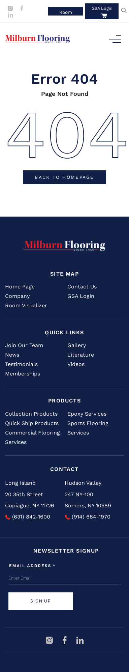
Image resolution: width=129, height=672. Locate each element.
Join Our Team (24, 345)
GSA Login (102, 8)
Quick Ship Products (32, 423)
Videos (76, 364)
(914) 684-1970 (87, 516)
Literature (80, 355)
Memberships (22, 373)
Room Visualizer (26, 305)
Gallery (76, 345)
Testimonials (21, 364)
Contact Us (82, 286)
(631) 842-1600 (27, 516)
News (12, 355)
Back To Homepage (64, 177)
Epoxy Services (86, 414)
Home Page (20, 286)
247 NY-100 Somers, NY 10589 (88, 500)
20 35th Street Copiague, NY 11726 (29, 500)
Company (17, 296)
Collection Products (31, 414)
